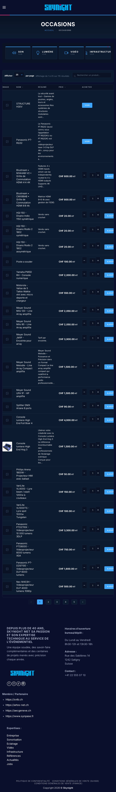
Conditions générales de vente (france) (58, 783)
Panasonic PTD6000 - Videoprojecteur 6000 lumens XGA (25, 549)
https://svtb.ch (14, 699)
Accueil (49, 30)
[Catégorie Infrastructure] (98, 52)
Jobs (10, 764)
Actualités (13, 759)
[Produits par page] (19, 75)
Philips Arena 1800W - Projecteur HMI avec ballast (24, 474)
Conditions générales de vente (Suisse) (75, 781)
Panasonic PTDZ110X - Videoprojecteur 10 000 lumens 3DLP (25, 530)
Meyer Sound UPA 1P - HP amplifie (23, 393)
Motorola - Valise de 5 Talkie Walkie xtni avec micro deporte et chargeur (24, 293)
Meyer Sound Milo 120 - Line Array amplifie (24, 310)
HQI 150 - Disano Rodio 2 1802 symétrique (24, 231)
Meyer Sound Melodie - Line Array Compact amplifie (24, 367)
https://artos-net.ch (17, 704)
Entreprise (13, 735)
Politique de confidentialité (33, 781)
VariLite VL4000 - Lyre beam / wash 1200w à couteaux (24, 492)
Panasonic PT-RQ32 (24, 141)
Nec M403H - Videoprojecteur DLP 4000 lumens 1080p (25, 586)
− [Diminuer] (84, 175)
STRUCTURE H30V (23, 105)
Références (14, 755)
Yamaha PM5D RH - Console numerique (24, 275)
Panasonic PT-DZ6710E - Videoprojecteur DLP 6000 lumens (25, 568)
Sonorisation (14, 739)
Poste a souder (24, 261)
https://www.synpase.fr (20, 716)
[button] (4, 7)
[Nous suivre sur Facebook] (9, 683)
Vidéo (10, 747)
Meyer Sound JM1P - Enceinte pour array (23, 339)
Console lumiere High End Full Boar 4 (24, 420)
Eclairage (12, 743)
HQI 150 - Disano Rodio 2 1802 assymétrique (24, 247)
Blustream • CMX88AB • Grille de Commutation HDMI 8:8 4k (23, 199)
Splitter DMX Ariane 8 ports (23, 407)
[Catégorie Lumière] (44, 52)
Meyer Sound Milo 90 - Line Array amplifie (23, 324)
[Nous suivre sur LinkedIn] (23, 683)
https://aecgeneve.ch (18, 710)
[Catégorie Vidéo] (71, 52)
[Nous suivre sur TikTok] (18, 683)
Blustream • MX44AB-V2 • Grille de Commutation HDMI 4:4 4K (24, 176)
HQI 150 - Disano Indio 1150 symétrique (25, 215)
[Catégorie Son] (18, 52)
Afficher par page (19, 75)
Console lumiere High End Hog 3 (23, 446)
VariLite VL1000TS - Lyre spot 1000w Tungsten (22, 511)
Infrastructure (15, 751)
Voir (87, 105)
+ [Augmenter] (98, 175)
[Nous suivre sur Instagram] (14, 683)
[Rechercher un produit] (91, 75)
